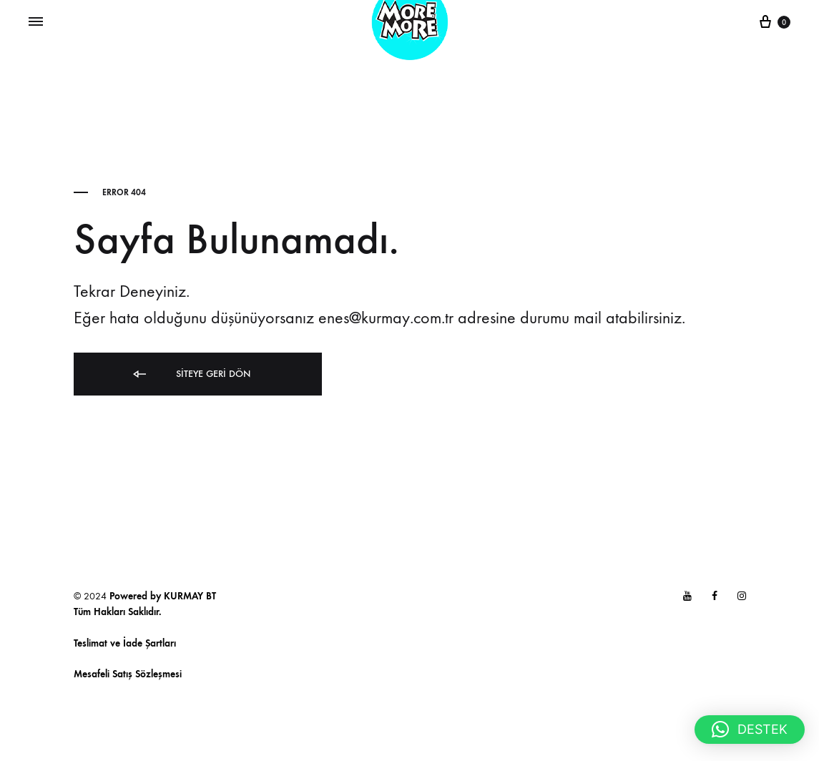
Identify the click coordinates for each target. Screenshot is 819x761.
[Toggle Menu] (36, 22)
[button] (750, 729)
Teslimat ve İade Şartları (125, 643)
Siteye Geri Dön (190, 374)
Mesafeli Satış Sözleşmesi (128, 674)
